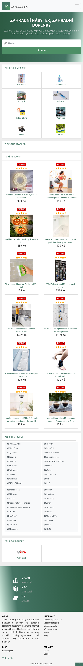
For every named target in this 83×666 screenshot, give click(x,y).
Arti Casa (12, 466)
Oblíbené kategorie (15, 68)
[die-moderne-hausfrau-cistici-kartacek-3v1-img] (21, 270)
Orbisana (49, 507)
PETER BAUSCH (14, 483)
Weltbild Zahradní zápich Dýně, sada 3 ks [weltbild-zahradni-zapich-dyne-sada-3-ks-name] (21, 240)
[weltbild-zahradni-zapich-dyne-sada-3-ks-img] (21, 226)
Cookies (47, 654)
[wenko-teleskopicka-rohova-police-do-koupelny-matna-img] (61, 315)
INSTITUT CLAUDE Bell (54, 461)
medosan (12, 479)
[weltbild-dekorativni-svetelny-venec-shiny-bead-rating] (21, 168)
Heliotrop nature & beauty (18, 507)
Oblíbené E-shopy (14, 541)
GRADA (11, 512)
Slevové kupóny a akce (53, 620)
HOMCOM (49, 494)
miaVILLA (12, 516)
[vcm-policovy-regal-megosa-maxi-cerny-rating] (61, 257)
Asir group (12, 470)
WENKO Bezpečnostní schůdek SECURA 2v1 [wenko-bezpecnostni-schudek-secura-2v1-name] (21, 330)
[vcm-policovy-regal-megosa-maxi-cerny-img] (61, 270)
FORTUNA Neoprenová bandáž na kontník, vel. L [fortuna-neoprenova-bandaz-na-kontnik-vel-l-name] (61, 375)
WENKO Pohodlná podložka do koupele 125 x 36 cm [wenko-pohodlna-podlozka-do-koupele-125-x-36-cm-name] (21, 375)
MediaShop (12, 448)
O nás (46, 651)
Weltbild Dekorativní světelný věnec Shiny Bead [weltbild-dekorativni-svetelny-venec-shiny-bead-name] (21, 196)
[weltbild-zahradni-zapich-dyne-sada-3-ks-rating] (21, 213)
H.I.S (47, 483)
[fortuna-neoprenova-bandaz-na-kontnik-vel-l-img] (61, 360)
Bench (47, 503)
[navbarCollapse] (77, 6)
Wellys (47, 470)
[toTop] (79, 664)
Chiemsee (12, 494)
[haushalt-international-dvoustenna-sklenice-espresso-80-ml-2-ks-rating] (61, 391)
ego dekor (12, 453)
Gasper (11, 474)
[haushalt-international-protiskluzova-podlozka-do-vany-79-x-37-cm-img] (61, 226)
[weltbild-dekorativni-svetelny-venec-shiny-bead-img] (21, 181)
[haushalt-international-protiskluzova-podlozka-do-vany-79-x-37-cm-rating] (61, 213)
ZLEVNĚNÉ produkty (15, 144)
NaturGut (49, 448)
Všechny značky (50, 626)
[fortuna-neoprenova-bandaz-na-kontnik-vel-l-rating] (61, 347)
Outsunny (49, 499)
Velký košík (7, 658)
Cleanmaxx (12, 529)
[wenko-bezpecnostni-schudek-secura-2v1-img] (21, 315)
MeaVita (11, 520)
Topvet (11, 499)
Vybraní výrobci (14, 436)
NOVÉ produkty (13, 156)
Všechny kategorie (51, 623)
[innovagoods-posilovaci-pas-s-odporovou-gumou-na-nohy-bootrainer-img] (61, 181)
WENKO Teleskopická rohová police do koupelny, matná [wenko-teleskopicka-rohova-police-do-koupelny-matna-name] (60, 330)
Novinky (47, 632)
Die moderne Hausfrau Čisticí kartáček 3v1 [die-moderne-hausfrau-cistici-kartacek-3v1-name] (21, 285)
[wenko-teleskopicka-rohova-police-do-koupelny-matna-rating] (61, 302)
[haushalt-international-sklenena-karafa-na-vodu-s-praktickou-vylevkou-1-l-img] (21, 404)
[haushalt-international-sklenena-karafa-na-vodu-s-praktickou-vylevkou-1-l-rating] (21, 391)
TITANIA (48, 444)
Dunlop (48, 512)
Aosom (48, 490)
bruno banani (13, 490)
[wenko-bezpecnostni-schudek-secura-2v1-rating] (21, 302)
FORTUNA (12, 525)
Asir (46, 479)
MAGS (47, 525)
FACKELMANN (14, 444)
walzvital (48, 520)
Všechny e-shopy (51, 629)
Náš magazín (7, 651)
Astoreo (48, 466)
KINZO (47, 529)
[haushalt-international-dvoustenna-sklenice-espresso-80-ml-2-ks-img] (61, 404)
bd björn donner (51, 457)
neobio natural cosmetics (18, 503)
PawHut (11, 461)
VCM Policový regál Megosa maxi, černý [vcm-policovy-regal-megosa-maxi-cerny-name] (60, 285)
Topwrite (11, 457)
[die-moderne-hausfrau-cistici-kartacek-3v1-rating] (21, 257)
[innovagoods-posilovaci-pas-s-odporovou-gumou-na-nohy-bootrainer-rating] (61, 168)
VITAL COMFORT (52, 453)
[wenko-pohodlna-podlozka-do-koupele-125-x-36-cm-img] (21, 360)
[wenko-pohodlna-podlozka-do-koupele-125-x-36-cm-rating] (21, 347)
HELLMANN (50, 474)
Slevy (46, 636)
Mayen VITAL (50, 516)
